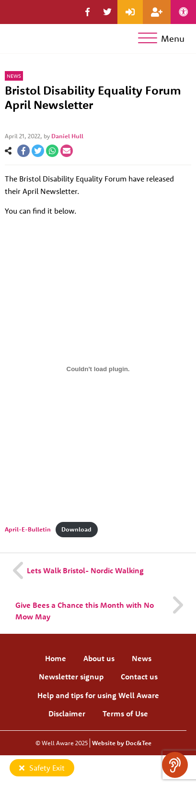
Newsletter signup (71, 676)
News (14, 76)
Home (55, 658)
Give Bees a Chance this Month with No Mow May (84, 610)
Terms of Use (125, 713)
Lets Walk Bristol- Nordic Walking (85, 570)
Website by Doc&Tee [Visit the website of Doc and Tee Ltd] (121, 743)
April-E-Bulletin (28, 529)
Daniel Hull (67, 136)
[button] (87, 12)
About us (99, 658)
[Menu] (163, 38)
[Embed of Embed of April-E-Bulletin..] (98, 369)
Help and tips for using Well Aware (98, 695)
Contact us (139, 676)
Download (76, 529)
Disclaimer (66, 713)
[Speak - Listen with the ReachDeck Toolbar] (175, 765)
